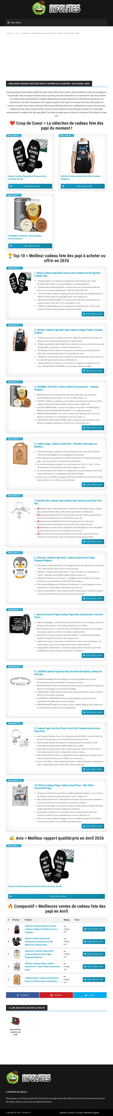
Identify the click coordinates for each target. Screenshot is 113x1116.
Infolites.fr (10, 33)
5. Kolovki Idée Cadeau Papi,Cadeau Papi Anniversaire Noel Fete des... (68, 502)
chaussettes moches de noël (15, 1032)
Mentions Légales (92, 1112)
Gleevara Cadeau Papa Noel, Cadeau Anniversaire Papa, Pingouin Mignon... (39, 954)
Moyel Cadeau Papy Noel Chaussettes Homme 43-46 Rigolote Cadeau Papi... (38, 941)
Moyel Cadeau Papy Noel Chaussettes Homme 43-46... (27, 177)
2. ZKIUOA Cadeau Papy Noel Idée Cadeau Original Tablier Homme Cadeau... (68, 331)
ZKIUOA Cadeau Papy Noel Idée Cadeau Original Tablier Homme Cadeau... (41, 929)
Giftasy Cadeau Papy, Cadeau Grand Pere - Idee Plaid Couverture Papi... (42, 966)
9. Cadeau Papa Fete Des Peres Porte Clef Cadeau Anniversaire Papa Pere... (67, 730)
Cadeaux (63, 1112)
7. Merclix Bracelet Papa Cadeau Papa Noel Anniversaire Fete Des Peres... (68, 616)
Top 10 (18, 33)
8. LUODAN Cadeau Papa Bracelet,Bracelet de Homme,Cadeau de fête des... (68, 673)
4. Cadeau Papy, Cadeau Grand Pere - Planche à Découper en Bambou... (65, 445)
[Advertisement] (56, 58)
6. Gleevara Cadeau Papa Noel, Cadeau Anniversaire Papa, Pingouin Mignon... (64, 559)
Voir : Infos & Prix (32, 186)
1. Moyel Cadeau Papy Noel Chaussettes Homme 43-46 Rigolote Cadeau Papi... (67, 274)
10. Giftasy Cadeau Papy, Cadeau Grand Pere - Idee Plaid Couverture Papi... (63, 787)
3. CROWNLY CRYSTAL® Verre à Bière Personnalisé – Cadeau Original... (66, 388)
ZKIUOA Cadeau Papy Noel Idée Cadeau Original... (80, 177)
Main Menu (16, 22)
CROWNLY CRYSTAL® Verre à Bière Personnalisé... (25, 237)
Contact (71, 1112)
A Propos (79, 1112)
